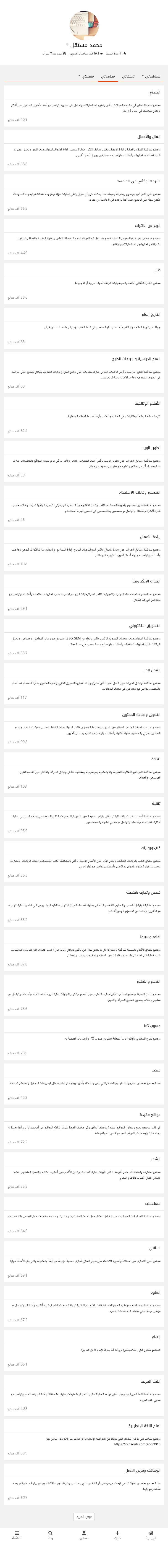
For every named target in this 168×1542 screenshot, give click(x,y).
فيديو (156, 1070)
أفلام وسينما (150, 937)
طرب (157, 270)
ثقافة (155, 759)
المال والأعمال (149, 136)
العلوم (155, 1292)
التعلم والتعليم (148, 981)
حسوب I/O (152, 1025)
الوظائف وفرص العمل (143, 1470)
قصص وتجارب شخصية (143, 892)
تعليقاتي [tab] (128, 76)
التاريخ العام (151, 314)
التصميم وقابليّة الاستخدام (139, 492)
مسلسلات (152, 1203)
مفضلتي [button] (86, 76)
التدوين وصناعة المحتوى (141, 714)
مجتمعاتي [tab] (108, 76)
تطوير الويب (151, 448)
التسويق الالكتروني (144, 625)
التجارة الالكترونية (146, 581)
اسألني (154, 1248)
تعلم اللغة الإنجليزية (144, 1426)
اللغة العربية (150, 1381)
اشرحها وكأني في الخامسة (138, 181)
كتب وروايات (150, 848)
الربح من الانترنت (147, 225)
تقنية (156, 803)
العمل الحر (152, 670)
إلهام (156, 1337)
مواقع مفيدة (150, 1114)
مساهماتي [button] (151, 76)
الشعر (155, 1159)
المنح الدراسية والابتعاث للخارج (136, 359)
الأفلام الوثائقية (147, 403)
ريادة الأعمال (150, 536)
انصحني (154, 92)
